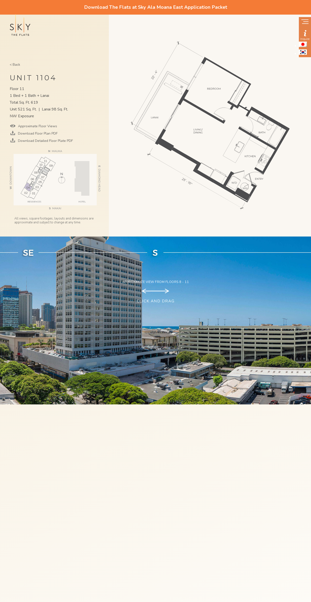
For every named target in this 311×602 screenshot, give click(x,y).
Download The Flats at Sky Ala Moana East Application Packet (155, 7)
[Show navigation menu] (305, 22)
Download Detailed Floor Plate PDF (45, 140)
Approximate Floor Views (37, 126)
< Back (15, 64)
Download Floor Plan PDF (37, 133)
